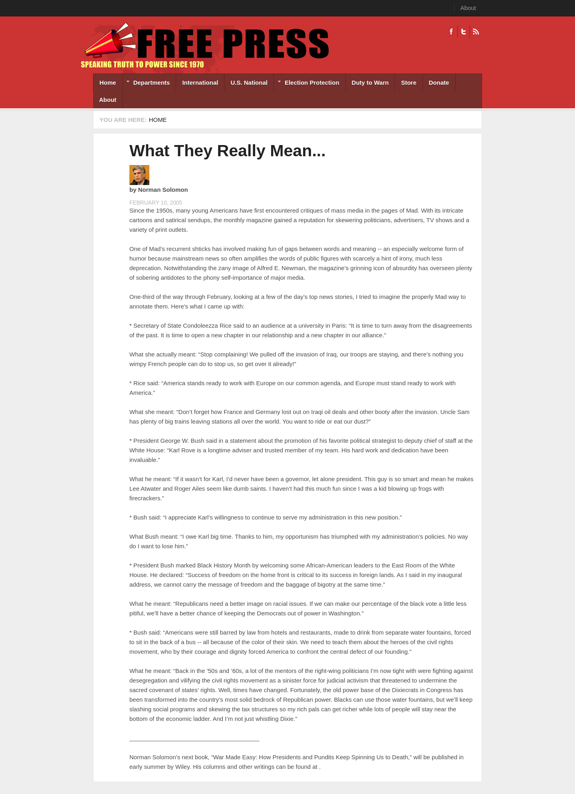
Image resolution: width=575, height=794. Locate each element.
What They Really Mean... (227, 150)
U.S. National (249, 82)
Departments (146, 83)
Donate (439, 82)
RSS (476, 32)
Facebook (451, 32)
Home (107, 82)
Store (408, 82)
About (468, 7)
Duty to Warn (370, 82)
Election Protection (306, 83)
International (200, 82)
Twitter (463, 32)
